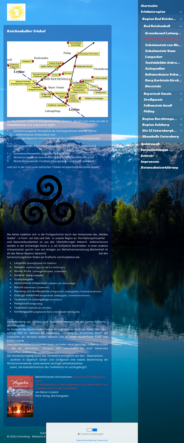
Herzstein (153, 86)
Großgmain (153, 99)
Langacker (154, 57)
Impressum (150, 161)
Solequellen (155, 68)
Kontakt (147, 156)
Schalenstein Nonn (160, 51)
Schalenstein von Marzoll (164, 45)
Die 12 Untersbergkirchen (160, 130)
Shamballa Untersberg (160, 136)
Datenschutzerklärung (159, 167)
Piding (149, 111)
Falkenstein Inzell (158, 105)
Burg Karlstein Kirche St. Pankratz (164, 80)
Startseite (149, 6)
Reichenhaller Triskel (162, 39)
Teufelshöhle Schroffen (164, 62)
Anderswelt (150, 144)
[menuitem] (161, 6)
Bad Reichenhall (157, 26)
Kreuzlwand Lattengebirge (164, 33)
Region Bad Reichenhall (160, 19)
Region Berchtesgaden (160, 119)
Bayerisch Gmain (157, 93)
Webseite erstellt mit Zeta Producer (53, 436)
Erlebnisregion (153, 11)
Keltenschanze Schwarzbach (164, 74)
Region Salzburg (155, 124)
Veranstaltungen (154, 150)
